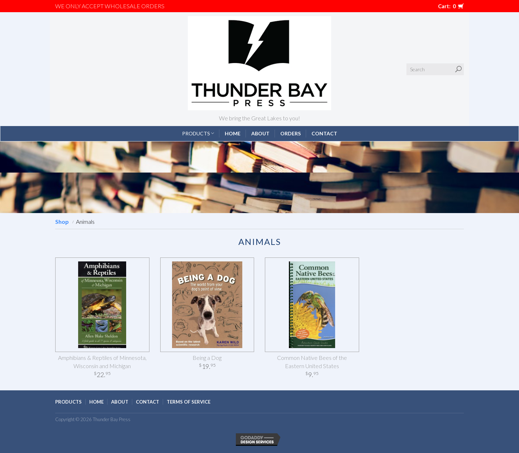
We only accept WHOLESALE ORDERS (110, 6)
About (260, 133)
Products (198, 133)
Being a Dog (207, 357)
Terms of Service (188, 402)
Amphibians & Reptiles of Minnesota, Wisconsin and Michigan (102, 361)
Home (233, 133)
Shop (62, 221)
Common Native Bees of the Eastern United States (312, 361)
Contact (324, 133)
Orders (290, 133)
